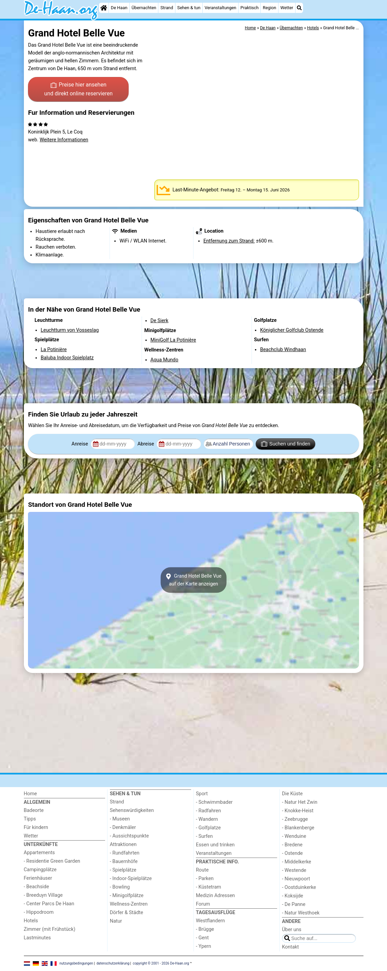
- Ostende (292, 853)
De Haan (119, 7)
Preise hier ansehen (78, 89)
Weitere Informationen (64, 140)
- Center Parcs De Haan (49, 904)
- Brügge (205, 929)
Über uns (291, 930)
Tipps (30, 819)
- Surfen (204, 836)
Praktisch (250, 7)
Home (30, 794)
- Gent (202, 938)
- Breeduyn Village (43, 895)
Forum (203, 904)
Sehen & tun (188, 7)
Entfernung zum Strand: (229, 241)
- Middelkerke (296, 862)
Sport (202, 794)
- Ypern (203, 946)
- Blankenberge (298, 828)
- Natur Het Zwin (299, 802)
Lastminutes (37, 938)
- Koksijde (292, 896)
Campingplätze (40, 870)
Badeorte (34, 810)
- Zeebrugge (295, 819)
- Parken (205, 878)
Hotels (31, 921)
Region (269, 7)
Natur (116, 921)
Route (202, 870)
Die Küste (292, 794)
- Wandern (207, 819)
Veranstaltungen (220, 7)
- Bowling (120, 887)
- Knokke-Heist (297, 811)
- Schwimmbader (214, 802)
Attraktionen (123, 844)
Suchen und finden (285, 444)
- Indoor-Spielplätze (131, 878)
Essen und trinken (215, 845)
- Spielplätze (123, 870)
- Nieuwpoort (296, 879)
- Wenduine (294, 836)
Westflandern (210, 921)
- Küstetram (208, 887)
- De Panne (293, 904)
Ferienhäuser (38, 878)
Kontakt (290, 947)
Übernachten (143, 7)
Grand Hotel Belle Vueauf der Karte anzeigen (193, 580)
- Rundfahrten (125, 853)
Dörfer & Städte (126, 912)
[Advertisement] (193, 280)
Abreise (146, 444)
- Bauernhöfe (124, 861)
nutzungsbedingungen (76, 963)
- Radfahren (208, 811)
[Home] (104, 8)
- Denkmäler (123, 827)
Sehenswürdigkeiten (132, 810)
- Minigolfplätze (127, 895)
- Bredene (292, 845)
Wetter (287, 7)
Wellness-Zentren (129, 904)
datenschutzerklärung (113, 963)
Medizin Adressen (215, 895)
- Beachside (36, 887)
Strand (166, 7)
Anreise (80, 444)
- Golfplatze (208, 828)
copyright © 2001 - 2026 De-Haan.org (161, 963)
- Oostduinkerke (299, 887)
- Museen (120, 819)
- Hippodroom (39, 912)
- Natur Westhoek (300, 913)
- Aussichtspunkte (129, 836)
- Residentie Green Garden (52, 861)
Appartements (39, 853)
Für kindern (36, 827)
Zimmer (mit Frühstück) (49, 929)
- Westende (294, 870)
